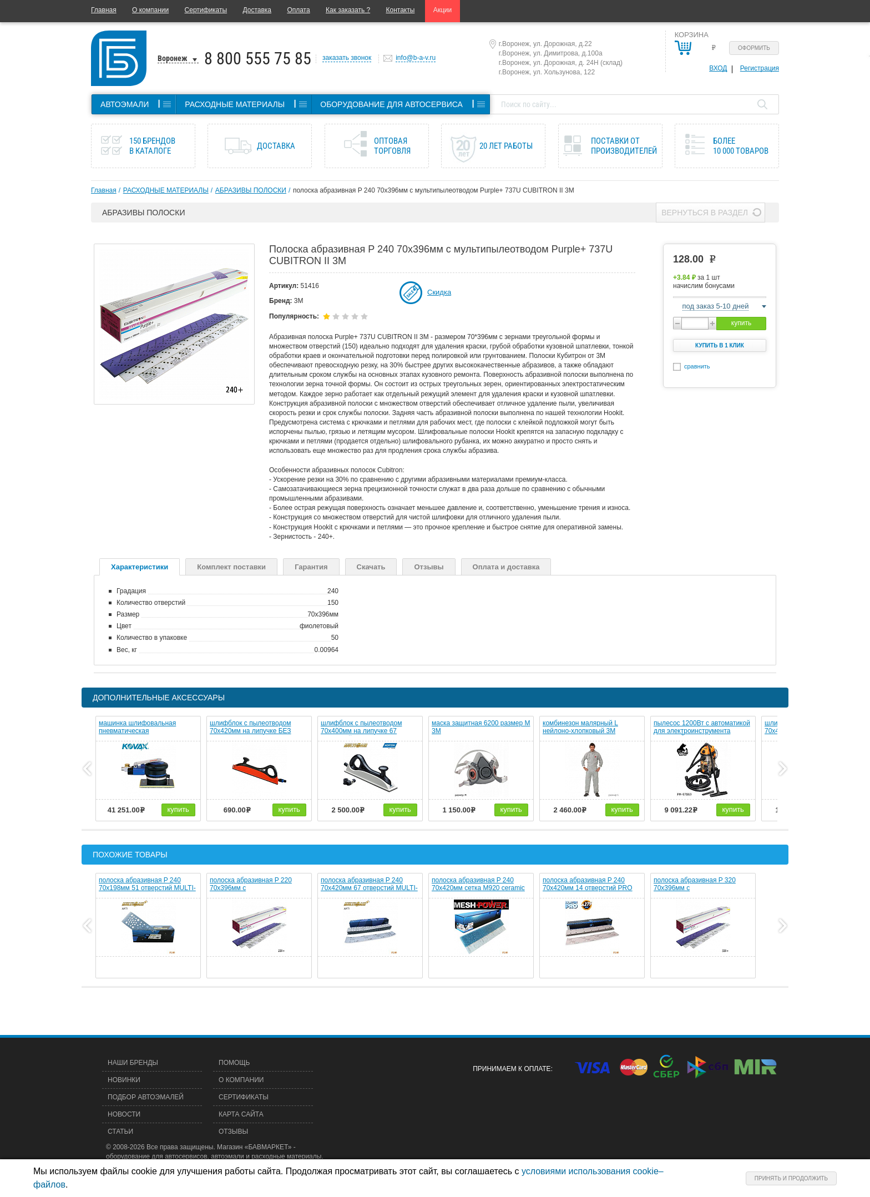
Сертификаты (206, 10)
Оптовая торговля (392, 146)
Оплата (298, 10)
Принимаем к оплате (511, 1069)
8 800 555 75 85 (257, 58)
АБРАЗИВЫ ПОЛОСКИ (250, 190)
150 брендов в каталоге (152, 146)
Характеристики (139, 567)
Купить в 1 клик (719, 345)
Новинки (124, 1080)
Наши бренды (133, 1063)
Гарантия (311, 567)
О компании (150, 10)
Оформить (754, 48)
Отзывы (428, 567)
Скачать (371, 567)
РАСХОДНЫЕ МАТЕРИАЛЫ (166, 190)
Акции (442, 10)
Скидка (439, 292)
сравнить (697, 366)
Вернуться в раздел (704, 212)
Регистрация (759, 68)
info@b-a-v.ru (416, 58)
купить (741, 323)
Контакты (400, 10)
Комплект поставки (231, 567)
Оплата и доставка (506, 567)
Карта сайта (241, 1114)
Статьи (120, 1131)
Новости (124, 1114)
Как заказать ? (348, 10)
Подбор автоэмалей (146, 1097)
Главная (104, 10)
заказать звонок (346, 58)
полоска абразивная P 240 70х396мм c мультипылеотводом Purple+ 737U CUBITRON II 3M (433, 190)
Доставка (256, 10)
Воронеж (173, 58)
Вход (718, 68)
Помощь (234, 1063)
